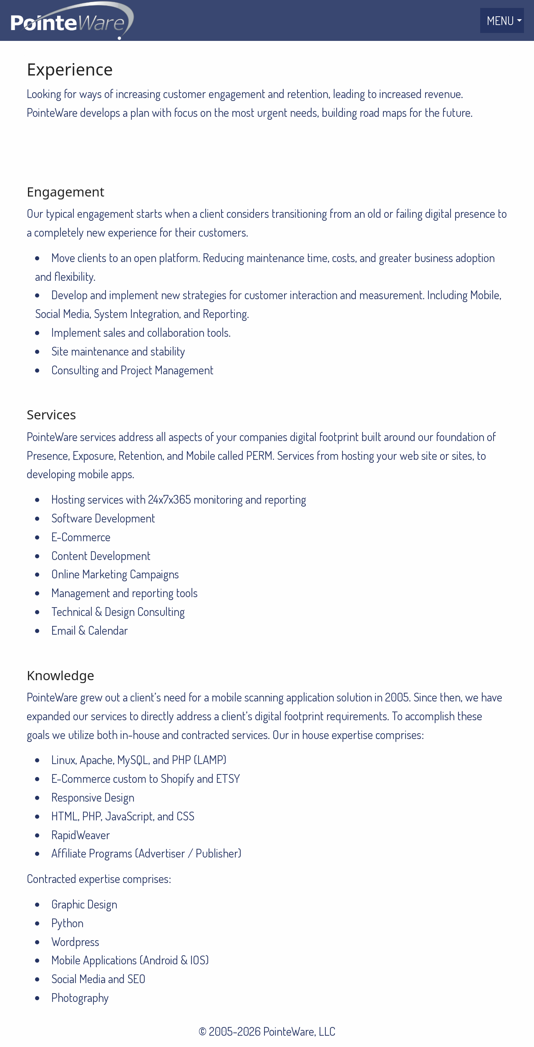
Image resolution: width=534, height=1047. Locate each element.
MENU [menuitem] (500, 20)
